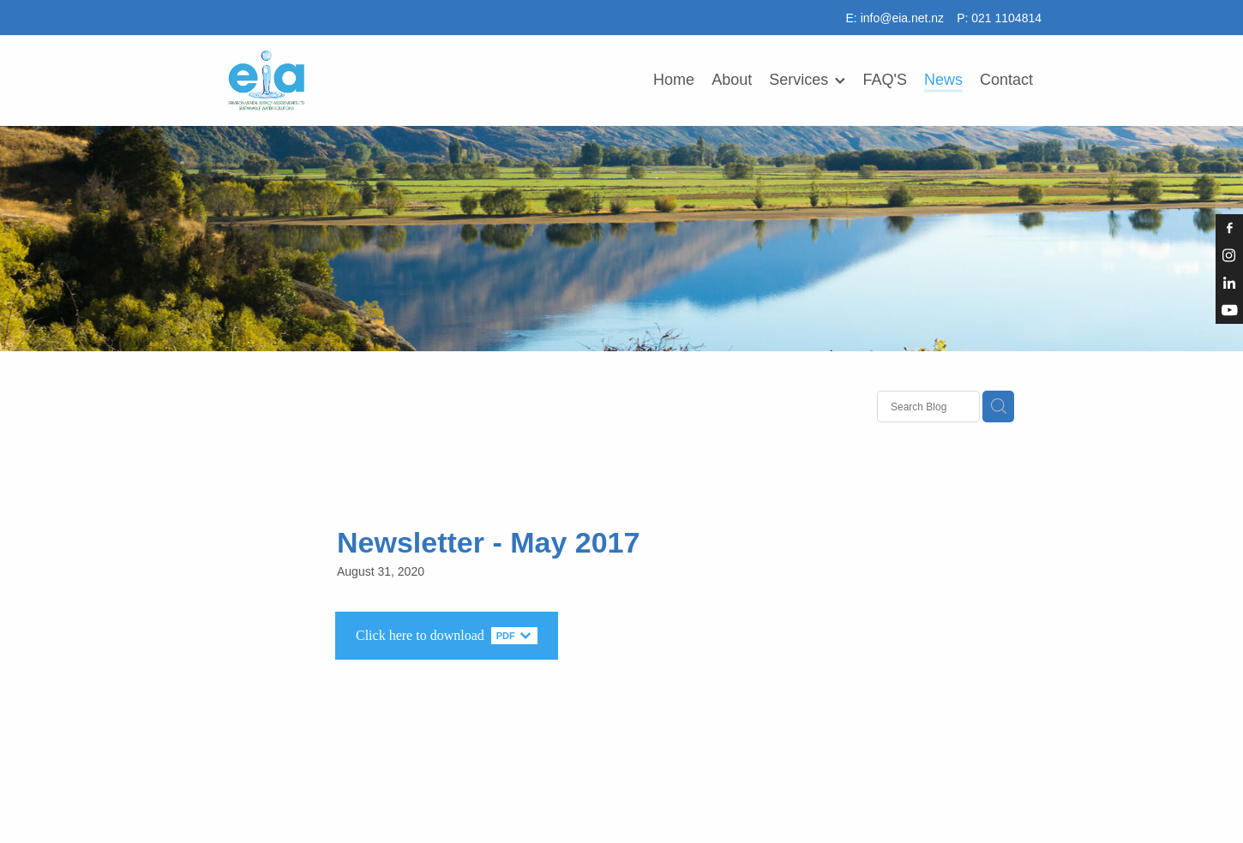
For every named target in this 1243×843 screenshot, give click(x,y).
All (272, 405)
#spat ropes (332, 405)
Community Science (782, 405)
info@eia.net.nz (903, 18)
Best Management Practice (627, 405)
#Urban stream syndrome (458, 405)
